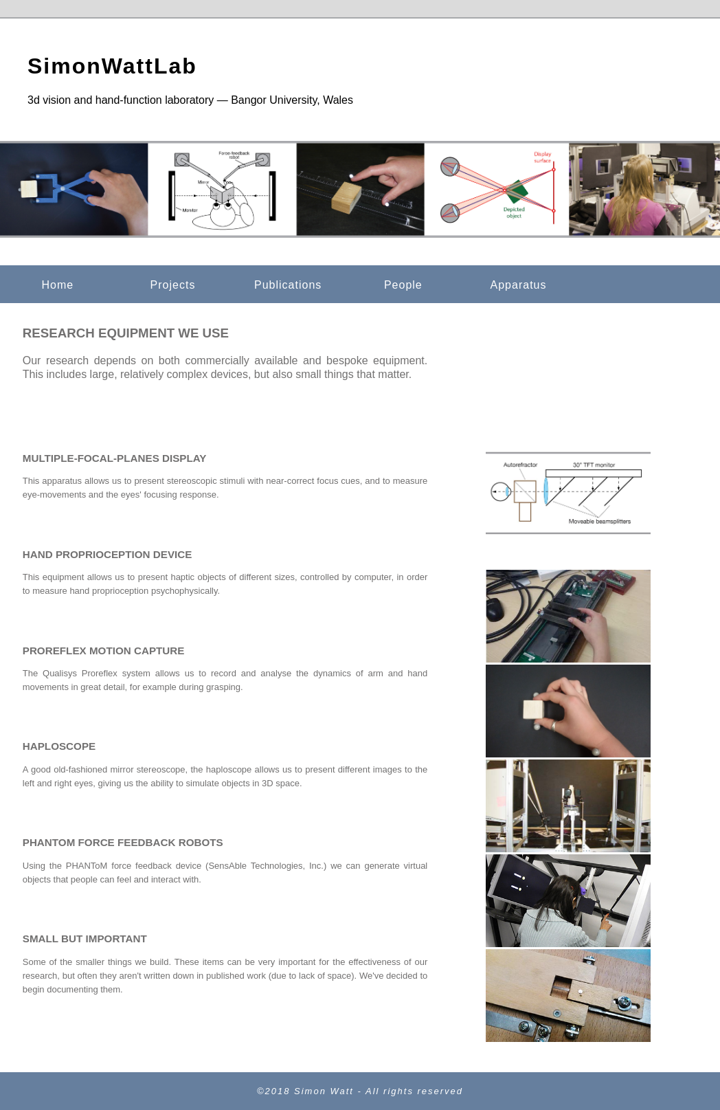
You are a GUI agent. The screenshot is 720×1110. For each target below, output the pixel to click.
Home (57, 285)
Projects (173, 285)
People (403, 285)
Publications (288, 285)
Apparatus (519, 285)
